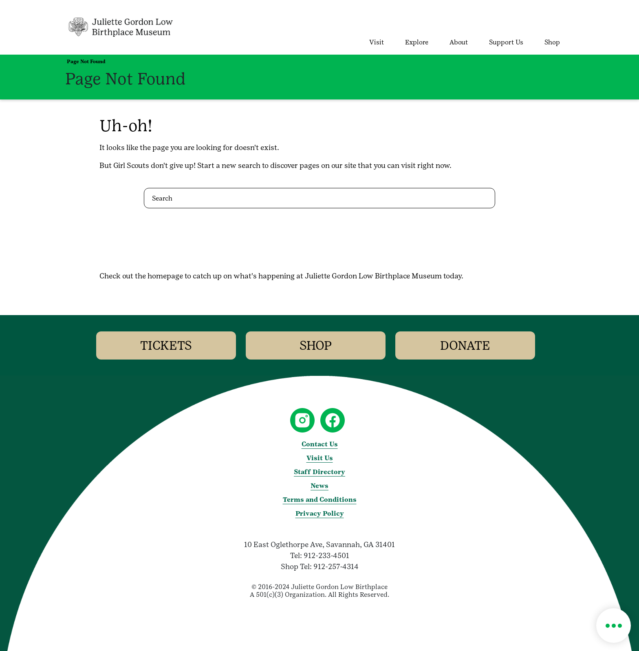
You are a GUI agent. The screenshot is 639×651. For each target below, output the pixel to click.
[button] (613, 625)
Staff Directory (319, 472)
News (319, 486)
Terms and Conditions (320, 499)
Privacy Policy (319, 513)
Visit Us (319, 458)
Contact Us (320, 444)
